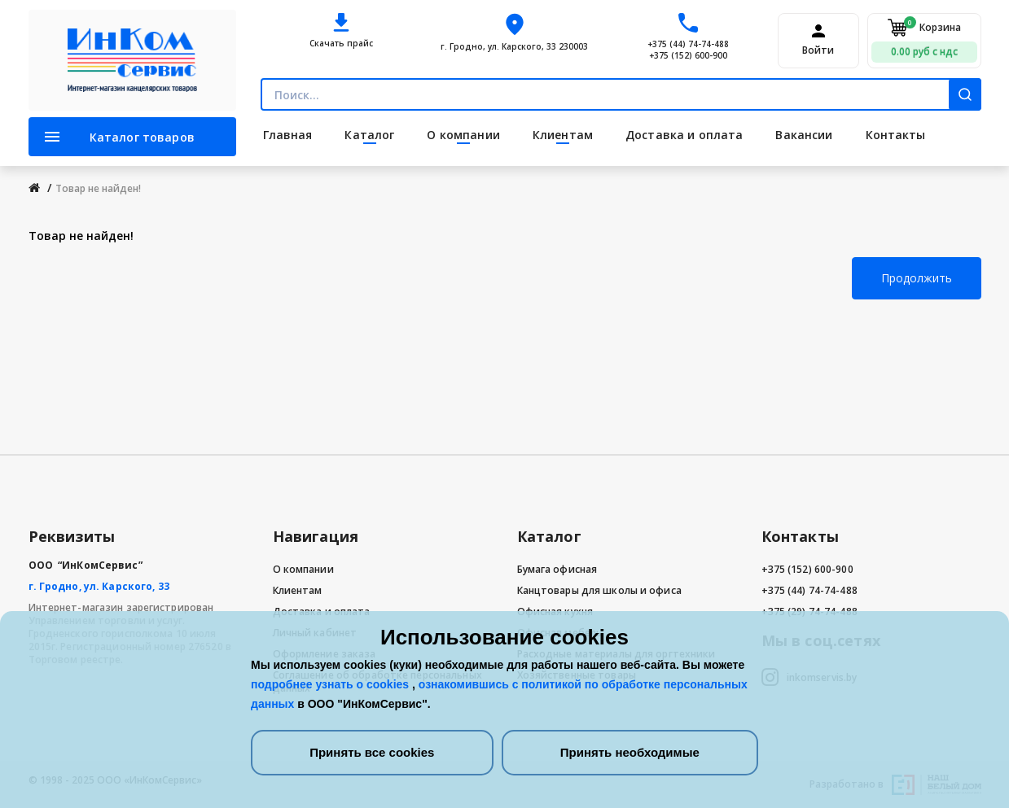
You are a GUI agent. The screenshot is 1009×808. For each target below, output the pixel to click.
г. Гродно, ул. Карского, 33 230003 (514, 46)
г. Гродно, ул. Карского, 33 (99, 586)
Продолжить (916, 278)
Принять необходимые (630, 752)
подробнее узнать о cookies (331, 684)
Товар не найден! (98, 188)
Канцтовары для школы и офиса (599, 590)
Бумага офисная (557, 569)
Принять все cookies (371, 752)
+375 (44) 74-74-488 (688, 44)
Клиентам (297, 590)
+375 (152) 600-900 (688, 55)
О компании (303, 569)
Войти (818, 50)
